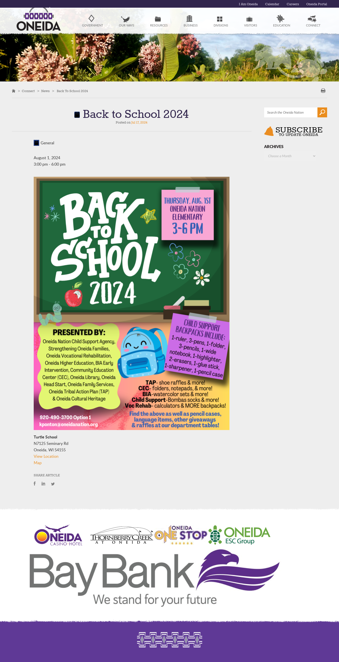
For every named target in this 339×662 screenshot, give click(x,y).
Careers (290, 4)
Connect (28, 91)
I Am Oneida (244, 4)
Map (38, 462)
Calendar (269, 4)
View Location (46, 456)
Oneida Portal (316, 4)
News (45, 91)
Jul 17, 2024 (139, 123)
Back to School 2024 (72, 91)
